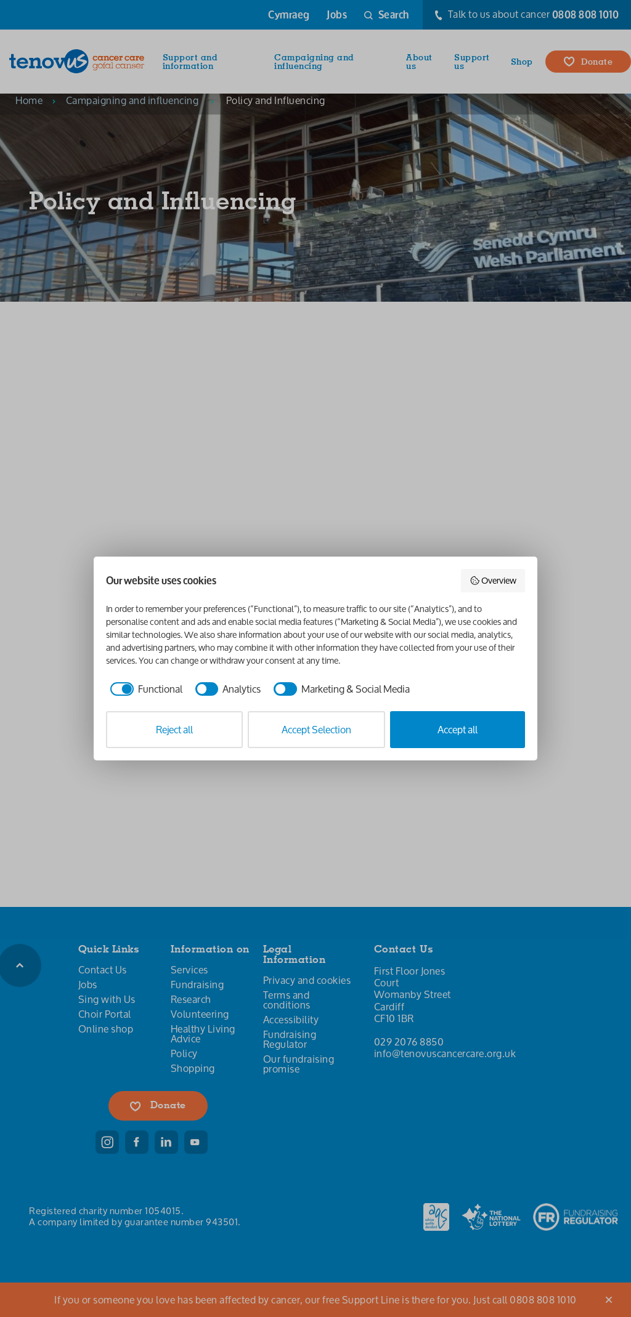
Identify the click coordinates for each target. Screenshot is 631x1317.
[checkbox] (144, 689)
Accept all (458, 729)
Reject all (174, 729)
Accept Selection (316, 729)
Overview (493, 580)
